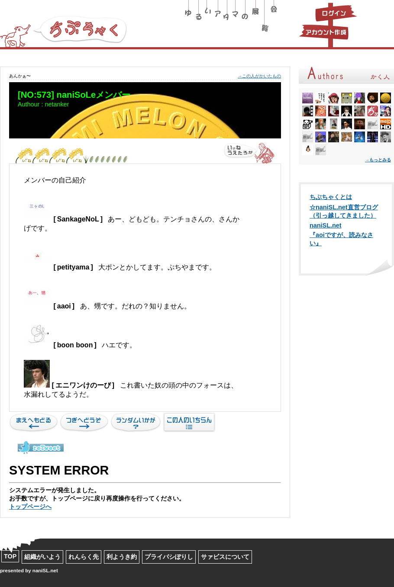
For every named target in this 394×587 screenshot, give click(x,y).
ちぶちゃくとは (331, 196)
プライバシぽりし (169, 556)
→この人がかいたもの (259, 76)
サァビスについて (225, 556)
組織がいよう (42, 556)
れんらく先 (83, 556)
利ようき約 (122, 556)
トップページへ (30, 506)
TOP (10, 556)
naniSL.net (326, 225)
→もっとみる (378, 159)
